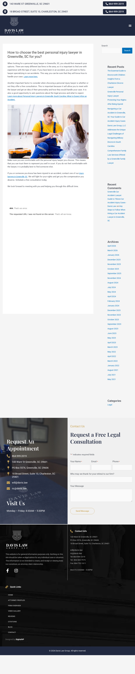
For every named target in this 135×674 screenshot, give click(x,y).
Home (10, 614)
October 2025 (113, 290)
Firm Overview (14, 624)
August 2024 (113, 303)
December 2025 (114, 281)
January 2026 (113, 276)
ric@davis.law (19, 507)
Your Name (76, 480)
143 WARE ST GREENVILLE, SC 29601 (30, 3)
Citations (12, 641)
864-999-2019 (19, 474)
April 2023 (112, 362)
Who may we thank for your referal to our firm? (92, 492)
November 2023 (115, 335)
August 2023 (113, 348)
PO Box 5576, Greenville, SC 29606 (30, 486)
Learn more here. (31, 76)
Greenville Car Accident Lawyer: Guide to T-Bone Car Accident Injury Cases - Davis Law (116, 217)
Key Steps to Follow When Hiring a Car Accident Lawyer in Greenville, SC (117, 235)
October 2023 (113, 340)
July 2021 (112, 394)
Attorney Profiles (16, 619)
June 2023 (112, 353)
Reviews (11, 635)
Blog (10, 646)
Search (104, 46)
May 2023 (112, 358)
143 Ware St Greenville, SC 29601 (29, 480)
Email (94, 480)
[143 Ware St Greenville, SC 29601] (8, 480)
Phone (116, 480)
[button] (130, 25)
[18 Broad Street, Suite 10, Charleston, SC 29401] (5, 11)
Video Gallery (14, 630)
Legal (110, 424)
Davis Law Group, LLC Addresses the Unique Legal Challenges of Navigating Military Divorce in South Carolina (116, 148)
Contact (12, 651)
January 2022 (113, 385)
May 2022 (112, 371)
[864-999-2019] (8, 475)
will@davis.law (20, 501)
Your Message (77, 505)
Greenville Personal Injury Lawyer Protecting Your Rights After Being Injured (116, 99)
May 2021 (112, 398)
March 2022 (113, 380)
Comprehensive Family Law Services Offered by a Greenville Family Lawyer (117, 173)
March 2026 (113, 272)
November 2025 (115, 285)
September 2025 (115, 294)
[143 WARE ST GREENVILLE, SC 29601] (5, 3)
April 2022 (112, 376)
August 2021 (113, 389)
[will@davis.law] (8, 501)
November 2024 (115, 299)
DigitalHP (20, 658)
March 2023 (113, 367)
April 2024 (112, 317)
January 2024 (113, 326)
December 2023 (114, 330)
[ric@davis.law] (8, 507)
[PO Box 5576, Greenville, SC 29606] (8, 486)
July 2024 (112, 308)
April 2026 (112, 267)
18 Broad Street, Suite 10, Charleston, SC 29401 (39, 11)
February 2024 (114, 321)
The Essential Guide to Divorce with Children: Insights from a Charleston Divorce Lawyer (116, 79)
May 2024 (112, 312)
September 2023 (115, 344)
